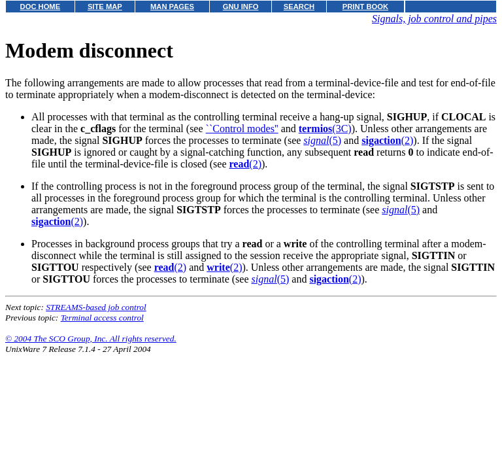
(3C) (325, 128)
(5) (322, 140)
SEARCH (299, 6)
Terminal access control (102, 318)
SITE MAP (105, 6)
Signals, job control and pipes (434, 18)
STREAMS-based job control (96, 307)
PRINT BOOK (365, 6)
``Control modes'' (242, 128)
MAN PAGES (172, 6)
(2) (387, 140)
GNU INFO (241, 6)
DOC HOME (40, 6)
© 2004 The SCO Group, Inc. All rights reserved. (90, 338)
